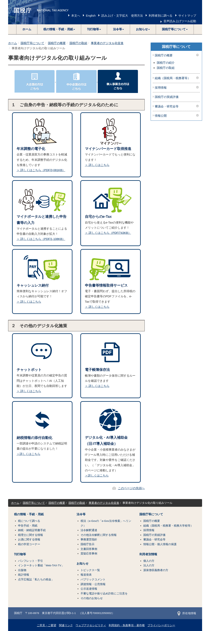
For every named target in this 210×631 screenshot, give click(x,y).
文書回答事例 (89, 549)
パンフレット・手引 (30, 560)
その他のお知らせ (92, 598)
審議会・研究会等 (167, 106)
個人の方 (148, 560)
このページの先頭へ (131, 488)
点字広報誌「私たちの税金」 (36, 579)
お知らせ (82, 563)
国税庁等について (32, 43)
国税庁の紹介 (166, 62)
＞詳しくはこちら (28, 454)
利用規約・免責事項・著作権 (127, 625)
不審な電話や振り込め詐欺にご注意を (104, 593)
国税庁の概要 (57, 43)
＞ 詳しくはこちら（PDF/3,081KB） (41, 170)
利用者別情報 (148, 554)
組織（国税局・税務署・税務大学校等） (168, 525)
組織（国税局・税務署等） (172, 78)
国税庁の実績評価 (167, 97)
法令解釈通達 (89, 530)
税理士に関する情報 (30, 534)
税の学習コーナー (29, 544)
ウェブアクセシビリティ (91, 625)
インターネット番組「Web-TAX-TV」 (41, 565)
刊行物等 (20, 554)
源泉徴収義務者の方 (155, 570)
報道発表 (86, 574)
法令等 (81, 514)
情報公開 (161, 115)
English (91, 15)
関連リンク (66, 625)
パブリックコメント (93, 579)
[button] (59, 29)
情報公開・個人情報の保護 (160, 544)
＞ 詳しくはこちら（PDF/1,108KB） (41, 239)
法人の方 (148, 565)
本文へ (75, 15)
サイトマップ (187, 15)
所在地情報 (186, 613)
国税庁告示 (87, 544)
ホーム (26, 29)
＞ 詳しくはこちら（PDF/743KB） (108, 232)
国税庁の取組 (78, 43)
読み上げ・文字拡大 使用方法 (122, 15)
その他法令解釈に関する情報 (99, 534)
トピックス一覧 (90, 570)
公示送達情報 (89, 588)
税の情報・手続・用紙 (29, 514)
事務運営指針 (89, 539)
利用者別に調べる (160, 15)
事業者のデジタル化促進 (107, 43)
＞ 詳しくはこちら (97, 165)
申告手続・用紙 (27, 525)
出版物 (22, 570)
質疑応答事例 (89, 553)
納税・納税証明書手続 (32, 530)
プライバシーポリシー (161, 625)
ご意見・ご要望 (46, 625)
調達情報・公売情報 (93, 584)
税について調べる (29, 520)
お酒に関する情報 (29, 539)
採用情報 (161, 87)
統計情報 (23, 574)
